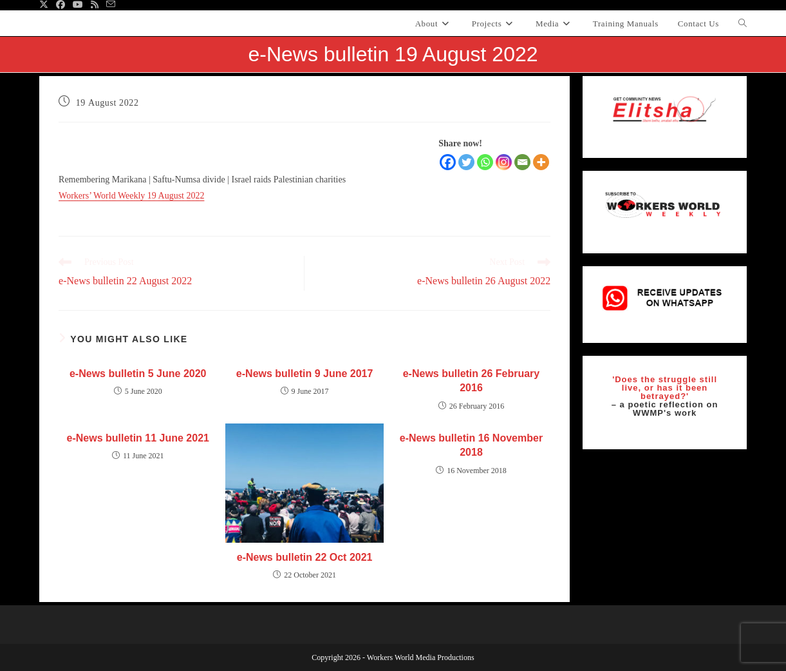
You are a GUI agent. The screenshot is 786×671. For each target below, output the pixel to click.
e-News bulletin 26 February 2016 (471, 380)
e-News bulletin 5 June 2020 (138, 373)
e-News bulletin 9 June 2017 (304, 373)
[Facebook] (448, 162)
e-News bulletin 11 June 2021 (138, 438)
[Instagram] (504, 162)
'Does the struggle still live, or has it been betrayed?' (664, 387)
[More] (541, 162)
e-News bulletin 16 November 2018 (471, 445)
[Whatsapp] (485, 162)
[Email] (522, 162)
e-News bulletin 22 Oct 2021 (305, 557)
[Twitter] (466, 162)
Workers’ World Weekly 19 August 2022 (131, 195)
